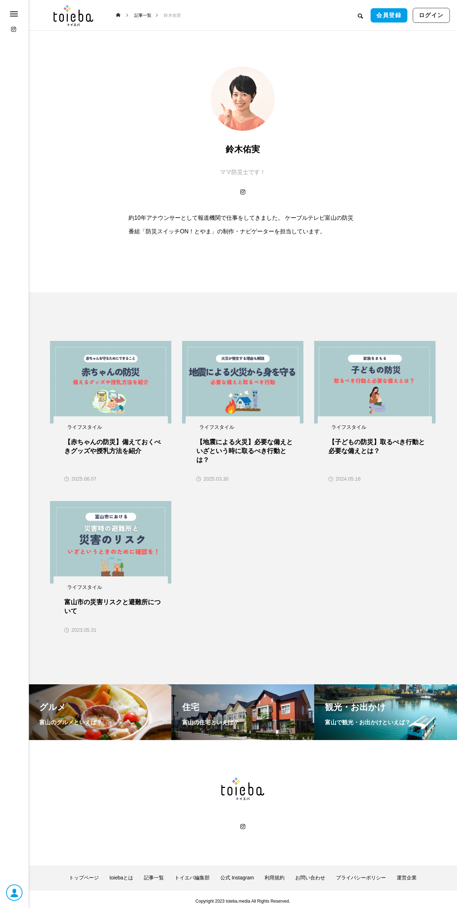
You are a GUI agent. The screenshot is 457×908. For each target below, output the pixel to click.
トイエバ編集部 (192, 874)
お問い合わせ (310, 874)
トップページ (84, 874)
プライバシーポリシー (361, 874)
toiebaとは (121, 874)
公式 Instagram (237, 874)
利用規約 (275, 874)
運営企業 (407, 874)
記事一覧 (154, 874)
